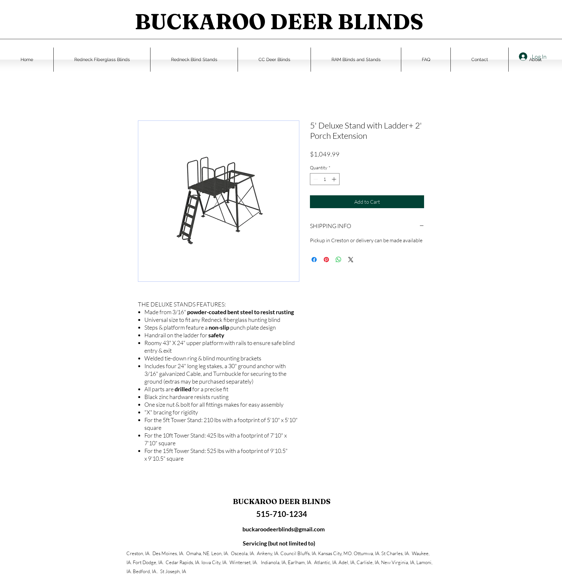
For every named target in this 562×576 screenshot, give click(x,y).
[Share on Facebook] (314, 259)
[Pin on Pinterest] (326, 259)
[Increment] (335, 179)
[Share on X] (351, 259)
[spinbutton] (325, 179)
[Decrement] (315, 179)
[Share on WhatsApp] (338, 259)
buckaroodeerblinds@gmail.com (283, 529)
